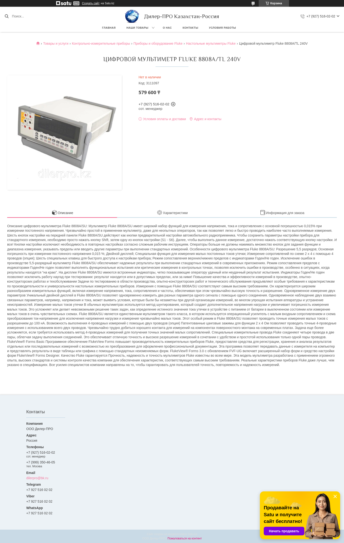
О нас (167, 27)
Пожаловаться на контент (184, 538)
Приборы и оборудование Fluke (158, 43)
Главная (109, 27)
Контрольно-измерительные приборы (101, 43)
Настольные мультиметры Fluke (211, 43)
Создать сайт (91, 3)
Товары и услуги (56, 43)
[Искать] (6, 16)
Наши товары (137, 27)
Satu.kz (192, 534)
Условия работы (222, 27)
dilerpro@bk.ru (37, 478)
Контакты (190, 27)
